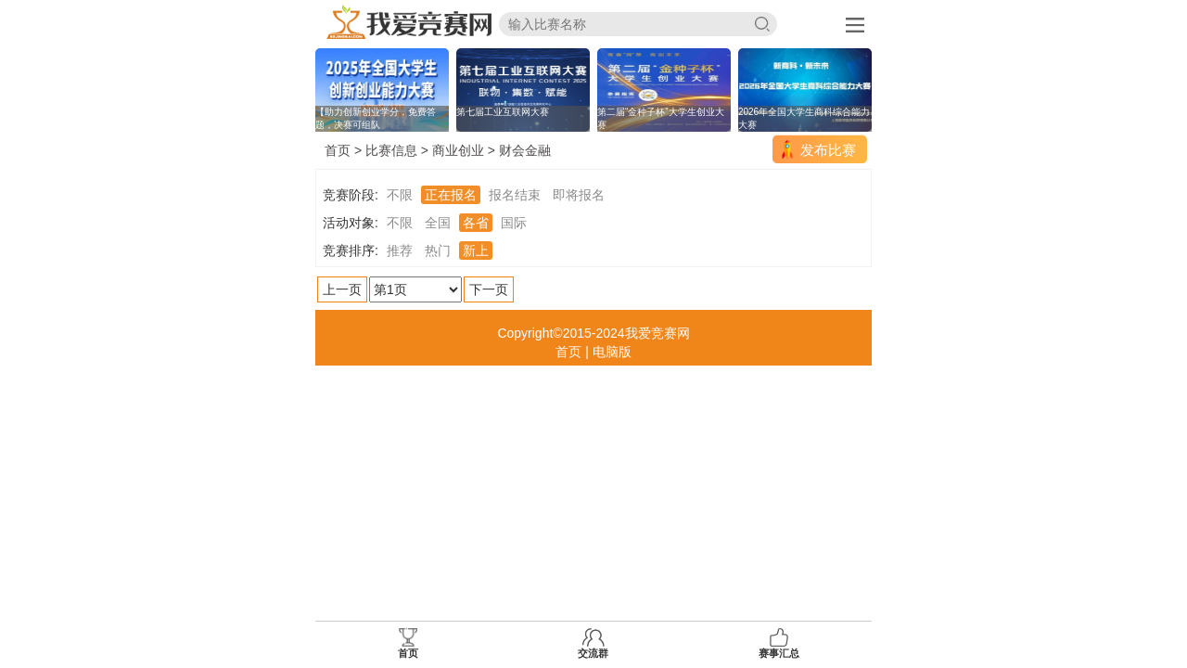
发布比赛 (828, 150)
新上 (476, 250)
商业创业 (458, 150)
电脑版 (612, 351)
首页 (338, 150)
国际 (514, 222)
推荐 (400, 250)
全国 (438, 222)
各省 (476, 222)
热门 (438, 250)
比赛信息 (391, 150)
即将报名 (579, 194)
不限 (400, 194)
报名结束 (515, 194)
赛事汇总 (779, 643)
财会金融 (525, 150)
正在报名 (451, 194)
